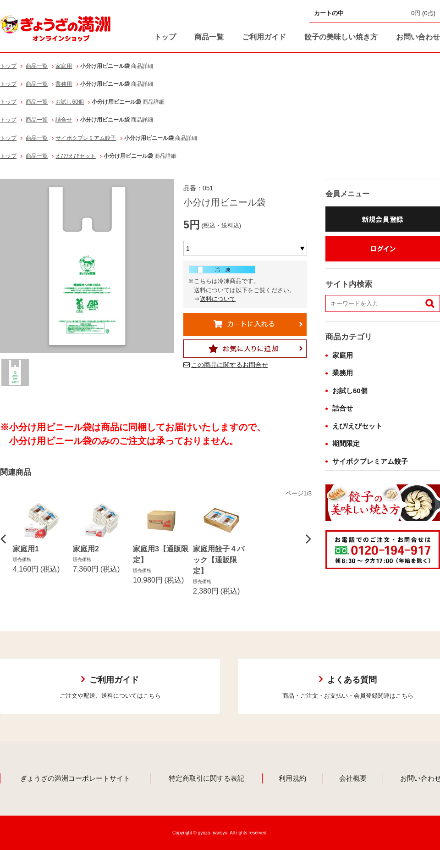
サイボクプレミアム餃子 (85, 138)
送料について (218, 298)
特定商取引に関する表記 (206, 778)
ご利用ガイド (264, 37)
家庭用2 (86, 549)
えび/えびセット (75, 156)
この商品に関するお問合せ (229, 364)
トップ (165, 37)
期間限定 (346, 443)
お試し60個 (69, 102)
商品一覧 (209, 37)
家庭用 (63, 66)
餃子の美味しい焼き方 (341, 37)
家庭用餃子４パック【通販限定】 (218, 560)
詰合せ (63, 120)
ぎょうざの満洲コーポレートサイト (75, 778)
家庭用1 (26, 549)
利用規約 (292, 778)
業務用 (63, 84)
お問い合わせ (418, 37)
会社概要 (353, 778)
